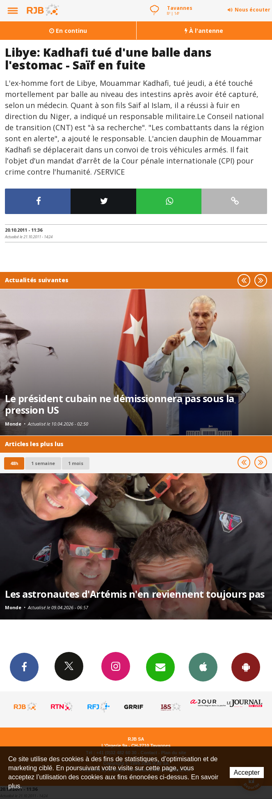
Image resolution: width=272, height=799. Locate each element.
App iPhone (203, 667)
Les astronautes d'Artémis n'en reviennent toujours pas (135, 594)
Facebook (24, 667)
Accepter (247, 772)
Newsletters (160, 667)
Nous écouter (252, 9)
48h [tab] (14, 463)
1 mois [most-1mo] (75, 463)
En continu (68, 31)
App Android (245, 667)
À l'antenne (204, 31)
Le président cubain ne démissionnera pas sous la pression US (119, 404)
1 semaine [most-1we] (43, 463)
